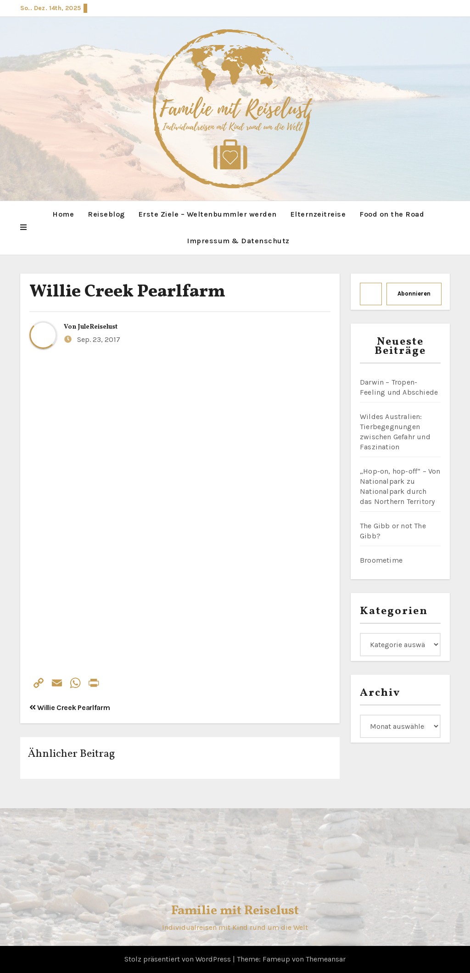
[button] (23, 227)
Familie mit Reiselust (235, 911)
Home (63, 214)
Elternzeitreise (318, 214)
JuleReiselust (98, 327)
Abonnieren (414, 293)
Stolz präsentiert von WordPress (178, 959)
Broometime (381, 560)
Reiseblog (106, 214)
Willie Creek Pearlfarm (127, 292)
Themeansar (326, 959)
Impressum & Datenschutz (238, 240)
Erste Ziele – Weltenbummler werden (208, 214)
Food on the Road (391, 214)
